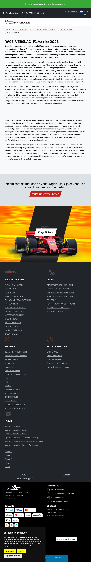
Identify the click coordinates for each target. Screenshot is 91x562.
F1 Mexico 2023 (66, 30)
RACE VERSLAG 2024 (13, 334)
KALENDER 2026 (11, 289)
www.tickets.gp (24, 478)
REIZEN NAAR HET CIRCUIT (16, 352)
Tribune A (8, 451)
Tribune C (8, 455)
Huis (6, 30)
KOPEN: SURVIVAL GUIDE (15, 404)
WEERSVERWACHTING (14, 296)
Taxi (6, 382)
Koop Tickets (45, 232)
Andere (7, 466)
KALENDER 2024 (11, 326)
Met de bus (9, 367)
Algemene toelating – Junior (16, 430)
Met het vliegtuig (11, 359)
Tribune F (8, 463)
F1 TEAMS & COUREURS (14, 285)
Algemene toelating (12, 426)
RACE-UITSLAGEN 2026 (14, 311)
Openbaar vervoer (54, 359)
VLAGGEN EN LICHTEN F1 (15, 307)
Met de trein (9, 363)
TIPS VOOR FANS (12, 304)
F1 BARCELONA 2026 (19, 30)
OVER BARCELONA (54, 355)
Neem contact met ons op (45, 193)
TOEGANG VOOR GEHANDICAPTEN (61, 296)
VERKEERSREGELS (12, 389)
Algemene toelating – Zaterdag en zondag (21, 437)
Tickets (66, 474)
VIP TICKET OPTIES (55, 311)
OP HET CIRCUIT (11, 397)
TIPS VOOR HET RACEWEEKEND (18, 300)
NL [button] (83, 11)
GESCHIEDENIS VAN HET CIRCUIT (60, 292)
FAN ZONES (52, 300)
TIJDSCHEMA (10, 292)
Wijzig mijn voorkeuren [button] (13, 556)
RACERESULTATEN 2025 (14, 315)
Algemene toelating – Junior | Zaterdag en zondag (24, 441)
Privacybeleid (10, 498)
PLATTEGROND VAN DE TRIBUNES (61, 304)
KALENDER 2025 (11, 319)
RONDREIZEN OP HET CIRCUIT (17, 374)
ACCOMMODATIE (11, 393)
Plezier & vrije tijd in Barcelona (59, 367)
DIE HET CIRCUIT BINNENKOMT (60, 285)
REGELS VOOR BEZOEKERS (58, 289)
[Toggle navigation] (83, 22)
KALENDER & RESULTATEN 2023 (43, 30)
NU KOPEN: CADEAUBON (15, 408)
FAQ (24, 474)
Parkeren (8, 378)
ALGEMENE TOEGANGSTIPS (58, 307)
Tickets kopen (57, 4)
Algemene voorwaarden (14, 495)
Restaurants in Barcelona (57, 363)
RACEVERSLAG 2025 (13, 322)
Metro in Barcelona (12, 370)
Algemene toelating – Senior (16, 434)
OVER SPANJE (52, 352)
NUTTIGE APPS (11, 401)
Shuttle (8, 385)
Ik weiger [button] (21, 551)
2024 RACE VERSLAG (13, 330)
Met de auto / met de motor (16, 355)
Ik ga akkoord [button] (10, 551)
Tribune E (8, 459)
